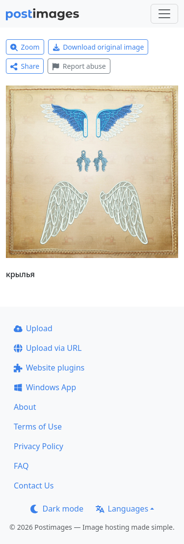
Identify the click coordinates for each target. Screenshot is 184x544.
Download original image (98, 47)
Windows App (45, 387)
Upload (33, 328)
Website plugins (49, 367)
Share (24, 66)
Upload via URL (47, 348)
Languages (122, 508)
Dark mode (56, 508)
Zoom (25, 47)
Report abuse (78, 66)
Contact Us (33, 485)
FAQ (21, 465)
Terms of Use (38, 426)
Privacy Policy (38, 446)
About (25, 406)
